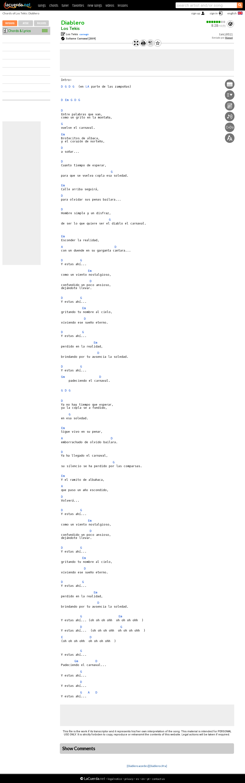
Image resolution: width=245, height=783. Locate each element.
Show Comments (78, 748)
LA (87, 86)
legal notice (115, 778)
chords (53, 6)
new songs (95, 6)
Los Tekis (70, 28)
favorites (78, 6)
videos (110, 6)
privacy (129, 778)
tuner (65, 6)
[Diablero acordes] (138, 765)
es (137, 778)
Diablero (72, 23)
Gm (63, 377)
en (143, 778)
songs (42, 6)
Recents (41, 23)
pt (148, 778)
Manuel (229, 37)
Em (67, 100)
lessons (123, 6)
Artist (25, 23)
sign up (195, 13)
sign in (214, 13)
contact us (158, 778)
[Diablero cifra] (158, 765)
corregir (84, 34)
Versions (9, 23)
